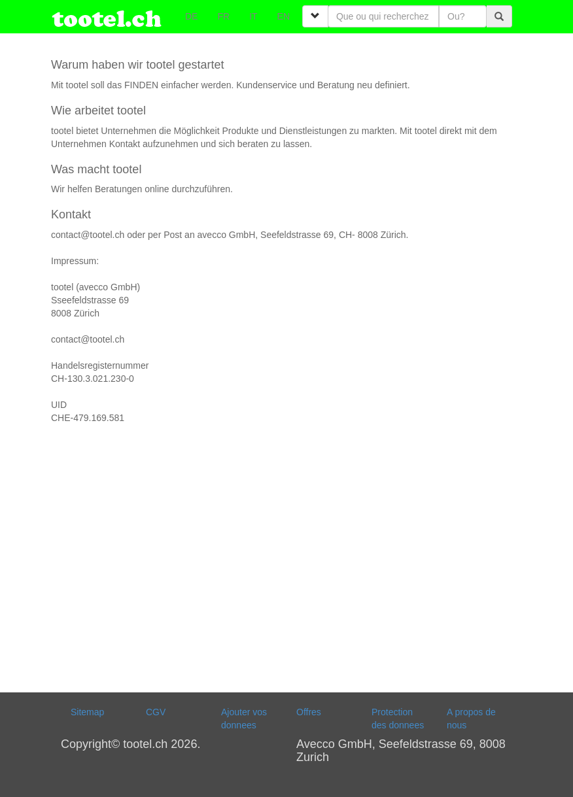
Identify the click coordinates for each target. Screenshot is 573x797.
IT (253, 16)
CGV (155, 712)
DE (191, 16)
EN (283, 16)
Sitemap (87, 712)
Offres (308, 712)
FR (223, 16)
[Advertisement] (286, 561)
